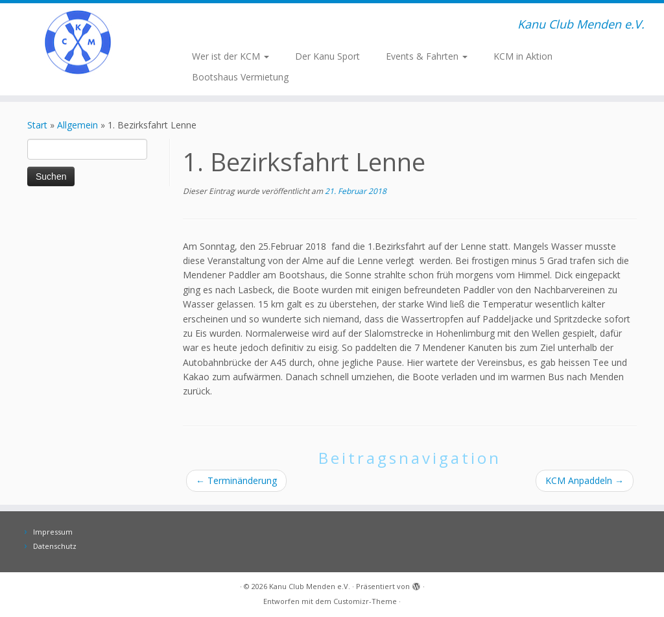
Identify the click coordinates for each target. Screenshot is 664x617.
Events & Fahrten (427, 56)
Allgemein (77, 125)
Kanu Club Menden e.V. (309, 586)
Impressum (53, 532)
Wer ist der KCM (230, 56)
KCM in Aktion (522, 56)
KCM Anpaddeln (584, 480)
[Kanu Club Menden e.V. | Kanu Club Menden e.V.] (78, 42)
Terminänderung (236, 480)
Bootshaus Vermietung (240, 77)
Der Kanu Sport (327, 56)
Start (37, 125)
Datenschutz (55, 546)
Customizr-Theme (365, 601)
